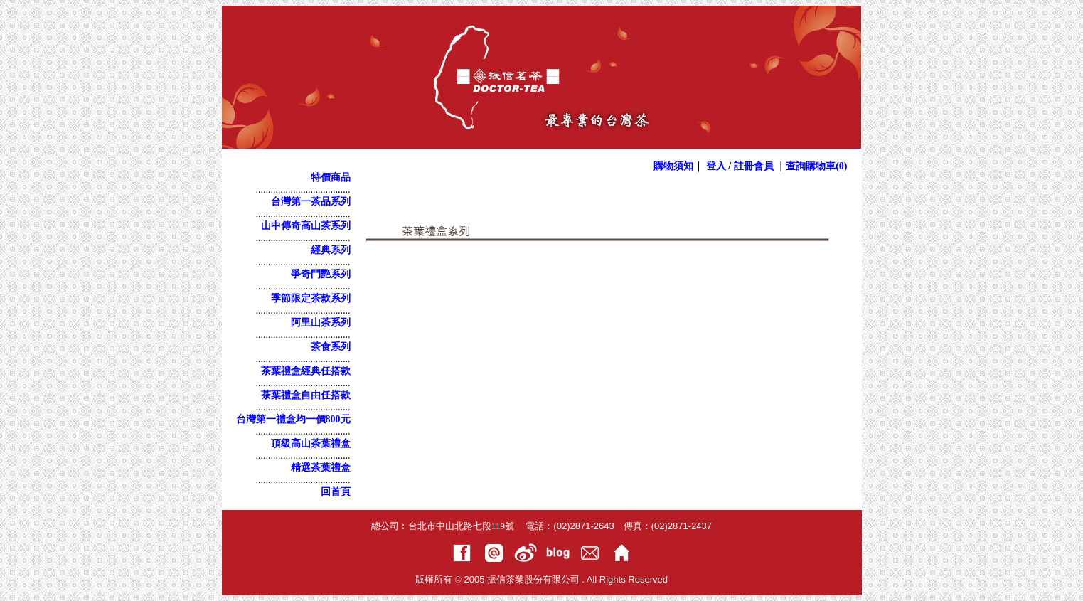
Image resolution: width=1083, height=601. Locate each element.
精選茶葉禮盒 (321, 467)
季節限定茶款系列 (311, 298)
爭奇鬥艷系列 (321, 274)
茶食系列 (331, 346)
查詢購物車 (816, 166)
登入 (716, 166)
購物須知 (673, 166)
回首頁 (336, 491)
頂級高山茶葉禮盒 (311, 443)
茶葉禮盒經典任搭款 (306, 371)
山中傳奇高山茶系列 (306, 225)
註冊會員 (754, 166)
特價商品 (331, 177)
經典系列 (331, 250)
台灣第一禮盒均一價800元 (293, 419)
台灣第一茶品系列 (311, 201)
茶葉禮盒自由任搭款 (306, 395)
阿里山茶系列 (321, 322)
